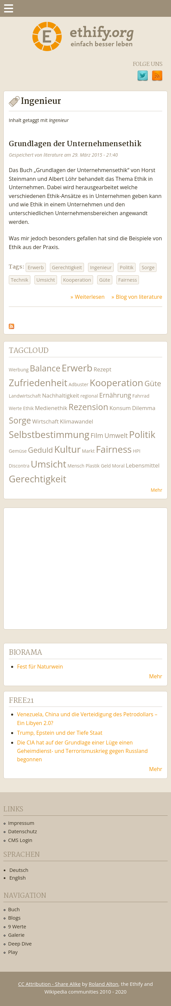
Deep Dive (20, 943)
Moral (118, 465)
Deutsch (18, 870)
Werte (15, 408)
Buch (14, 909)
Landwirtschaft (25, 396)
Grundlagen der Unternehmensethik (75, 144)
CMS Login (20, 840)
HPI (136, 451)
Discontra (19, 465)
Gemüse (18, 451)
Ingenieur (101, 267)
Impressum (21, 822)
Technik (19, 280)
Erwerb (36, 267)
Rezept (102, 369)
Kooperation (77, 280)
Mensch (75, 465)
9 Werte (17, 926)
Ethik (28, 408)
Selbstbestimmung (49, 434)
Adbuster (78, 384)
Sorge (148, 267)
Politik (127, 267)
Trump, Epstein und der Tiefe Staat (60, 732)
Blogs (14, 917)
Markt (88, 451)
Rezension (88, 406)
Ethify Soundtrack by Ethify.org (59, 563)
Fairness (127, 280)
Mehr (156, 490)
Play (13, 952)
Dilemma (143, 408)
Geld (106, 465)
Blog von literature (139, 296)
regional (89, 396)
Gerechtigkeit (67, 267)
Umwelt (116, 435)
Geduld (40, 450)
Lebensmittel (143, 465)
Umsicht (45, 280)
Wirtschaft (45, 421)
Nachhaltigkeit (60, 395)
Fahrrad (140, 396)
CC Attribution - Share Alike (49, 983)
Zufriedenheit (38, 382)
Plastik (93, 465)
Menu (8, 8)
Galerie (16, 934)
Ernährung (115, 395)
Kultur (67, 449)
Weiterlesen (90, 296)
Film (97, 435)
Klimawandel (76, 421)
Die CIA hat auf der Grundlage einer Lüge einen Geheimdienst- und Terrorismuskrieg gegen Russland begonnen (82, 751)
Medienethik (51, 408)
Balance (45, 368)
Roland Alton (103, 983)
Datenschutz (22, 831)
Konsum (120, 408)
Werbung (19, 369)
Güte (104, 280)
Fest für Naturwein (40, 666)
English (17, 877)
